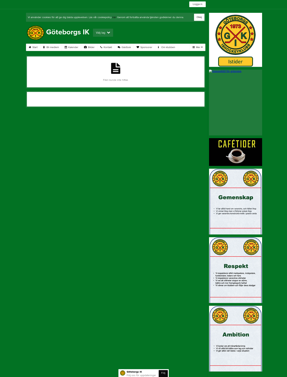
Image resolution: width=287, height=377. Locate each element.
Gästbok (124, 47)
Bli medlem (51, 47)
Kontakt (106, 47)
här (114, 17)
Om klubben (166, 47)
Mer (198, 47)
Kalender (71, 47)
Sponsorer (144, 47)
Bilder (89, 47)
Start (33, 47)
